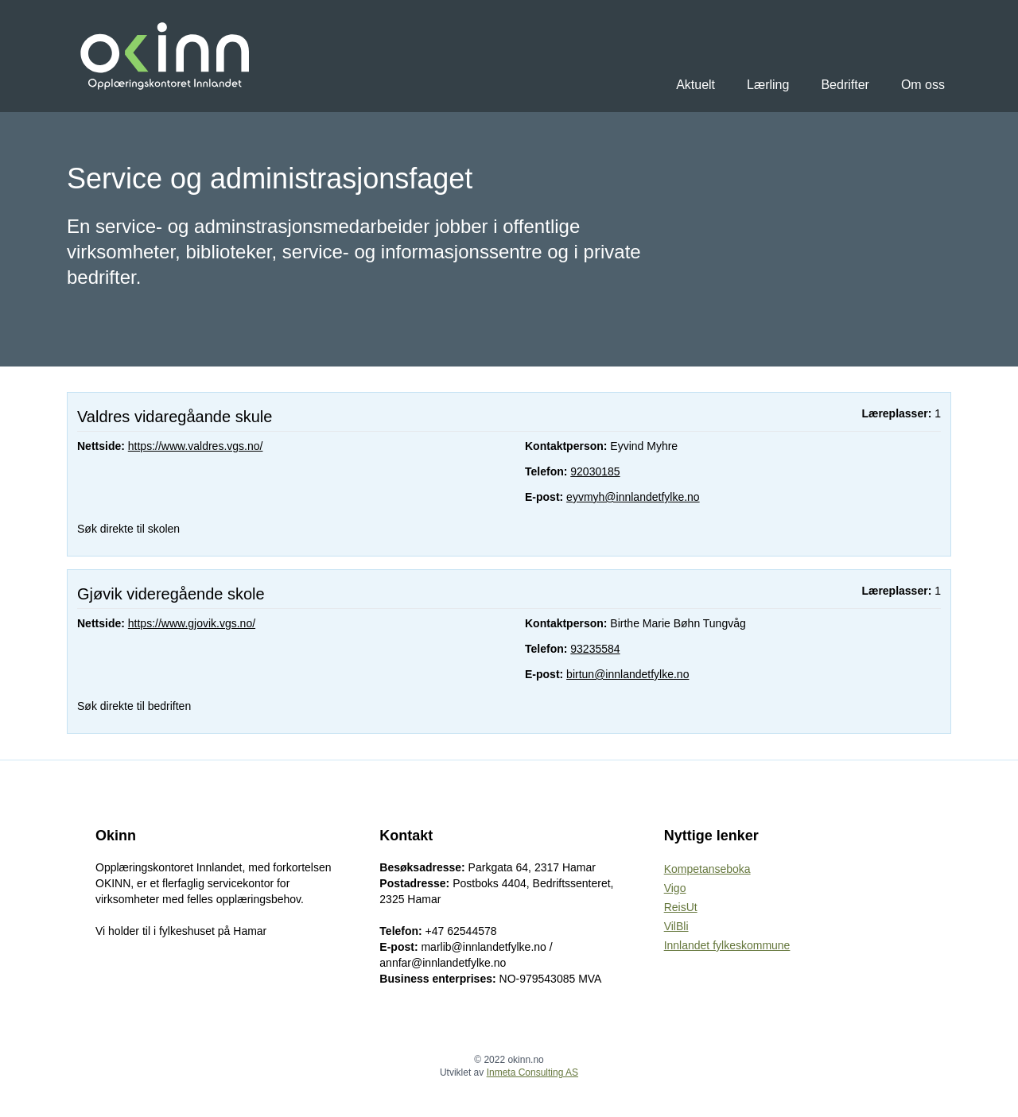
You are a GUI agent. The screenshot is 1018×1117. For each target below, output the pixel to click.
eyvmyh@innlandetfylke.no (633, 497)
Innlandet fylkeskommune (727, 945)
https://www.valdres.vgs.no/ (195, 446)
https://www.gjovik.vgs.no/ (191, 623)
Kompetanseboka (707, 869)
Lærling (768, 84)
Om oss (923, 84)
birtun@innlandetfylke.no (627, 674)
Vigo (675, 888)
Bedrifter (844, 84)
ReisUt (680, 907)
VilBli (676, 926)
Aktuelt (695, 84)
